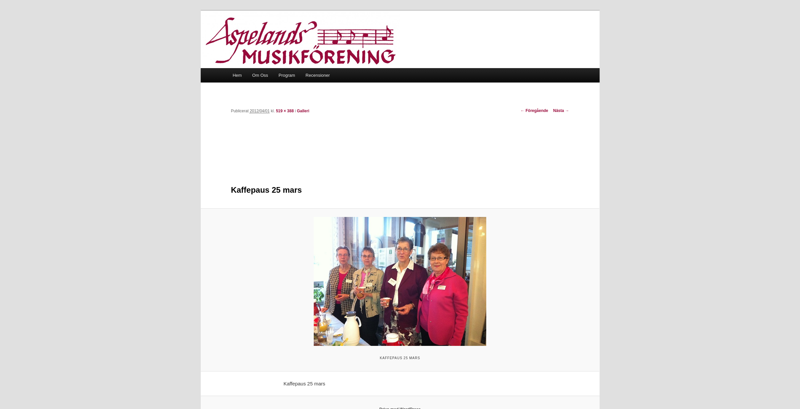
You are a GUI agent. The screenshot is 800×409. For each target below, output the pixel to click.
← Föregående (534, 110)
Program (287, 75)
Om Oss (260, 75)
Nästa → (561, 110)
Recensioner (317, 75)
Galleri (303, 111)
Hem (237, 75)
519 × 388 (285, 111)
